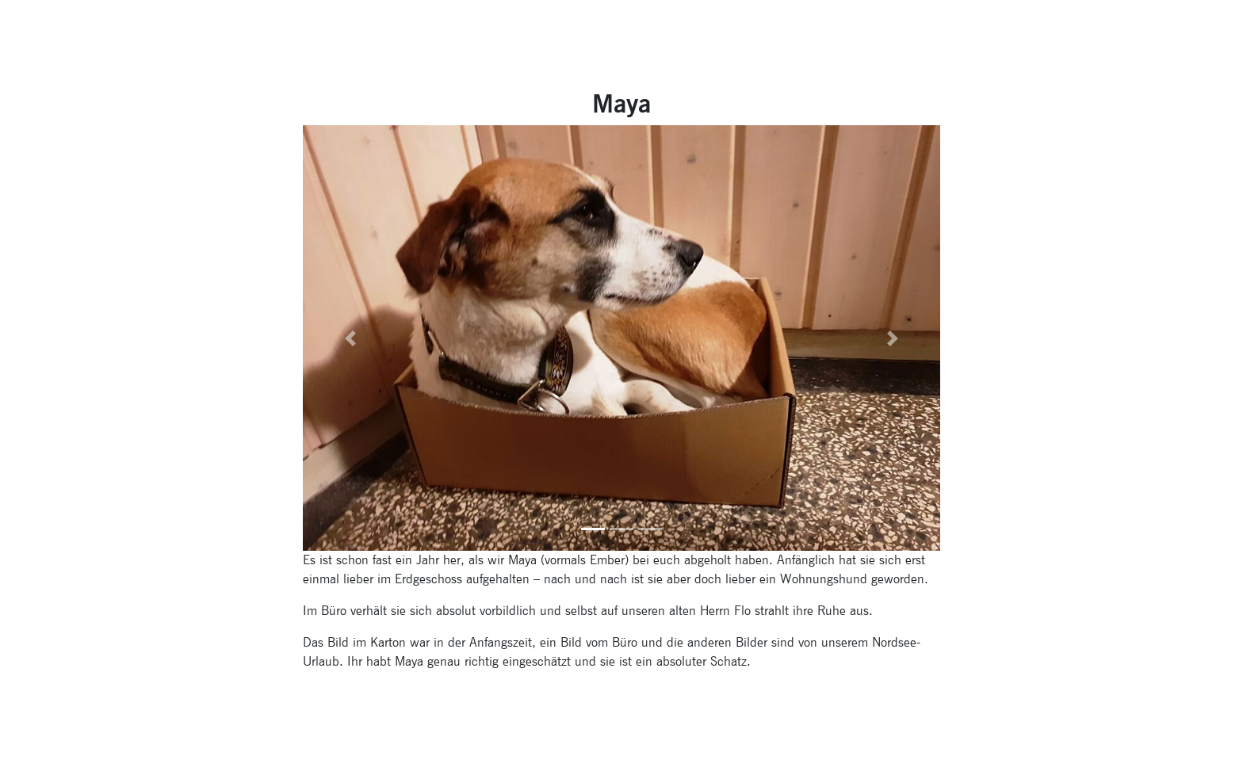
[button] (351, 338)
